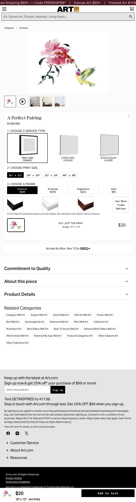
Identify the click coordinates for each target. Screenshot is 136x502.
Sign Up (58, 390)
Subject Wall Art (39, 314)
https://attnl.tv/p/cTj (60, 422)
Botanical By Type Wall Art (47, 335)
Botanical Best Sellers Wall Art (100, 328)
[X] (26, 433)
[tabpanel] (68, 200)
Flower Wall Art (105, 314)
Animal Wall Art (61, 314)
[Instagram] (17, 433)
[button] (87, 3)
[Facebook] (8, 433)
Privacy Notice (14, 478)
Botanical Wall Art (59, 321)
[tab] (27, 148)
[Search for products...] (64, 16)
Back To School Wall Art (66, 328)
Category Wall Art (15, 314)
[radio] (15, 175)
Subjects (9, 27)
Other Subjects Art (108, 335)
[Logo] (68, 9)
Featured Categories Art (80, 335)
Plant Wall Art (81, 321)
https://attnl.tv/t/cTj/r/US (21, 422)
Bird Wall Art (12, 321)
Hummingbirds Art (34, 321)
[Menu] (4, 9)
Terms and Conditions (18, 481)
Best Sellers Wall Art (37, 328)
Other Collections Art (17, 342)
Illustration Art (13, 328)
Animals (23, 27)
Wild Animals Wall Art (17, 335)
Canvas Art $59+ (87, 3)
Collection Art (101, 321)
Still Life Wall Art (82, 314)
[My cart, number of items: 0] (132, 8)
